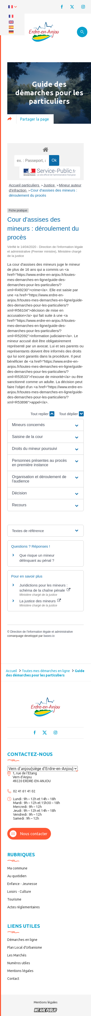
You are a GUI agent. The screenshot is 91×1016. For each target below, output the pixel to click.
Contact (13, 979)
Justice (49, 185)
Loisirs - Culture (19, 891)
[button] (45, 425)
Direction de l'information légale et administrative (41, 631)
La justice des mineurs (40, 601)
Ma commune (17, 868)
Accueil (11, 671)
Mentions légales (20, 971)
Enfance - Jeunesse (22, 884)
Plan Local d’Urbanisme (24, 947)
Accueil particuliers (24, 185)
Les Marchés (16, 955)
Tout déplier (71, 413)
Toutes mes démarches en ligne (46, 671)
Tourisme (14, 899)
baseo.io (48, 636)
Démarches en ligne (22, 940)
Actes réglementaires (23, 907)
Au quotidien (16, 876)
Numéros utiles (18, 963)
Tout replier (42, 413)
